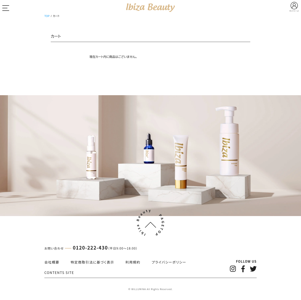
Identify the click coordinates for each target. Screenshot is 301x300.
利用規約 (132, 262)
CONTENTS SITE (59, 272)
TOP (46, 16)
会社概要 (51, 262)
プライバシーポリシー (169, 262)
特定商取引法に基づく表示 (92, 262)
